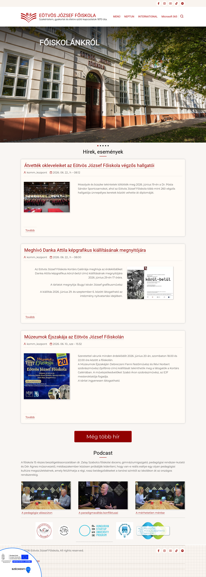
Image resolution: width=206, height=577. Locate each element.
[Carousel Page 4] (105, 145)
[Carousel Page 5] (108, 145)
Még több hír (103, 436)
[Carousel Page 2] (100, 145)
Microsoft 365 (169, 16)
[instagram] (164, 3)
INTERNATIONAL (148, 16)
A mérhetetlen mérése (150, 512)
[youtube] (170, 3)
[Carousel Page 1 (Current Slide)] (97, 145)
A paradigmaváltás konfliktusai (98, 512)
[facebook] (158, 3)
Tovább (30, 230)
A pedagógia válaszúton (37, 512)
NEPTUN (129, 16)
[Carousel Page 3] (103, 145)
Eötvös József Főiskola (67, 15)
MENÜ (116, 16)
